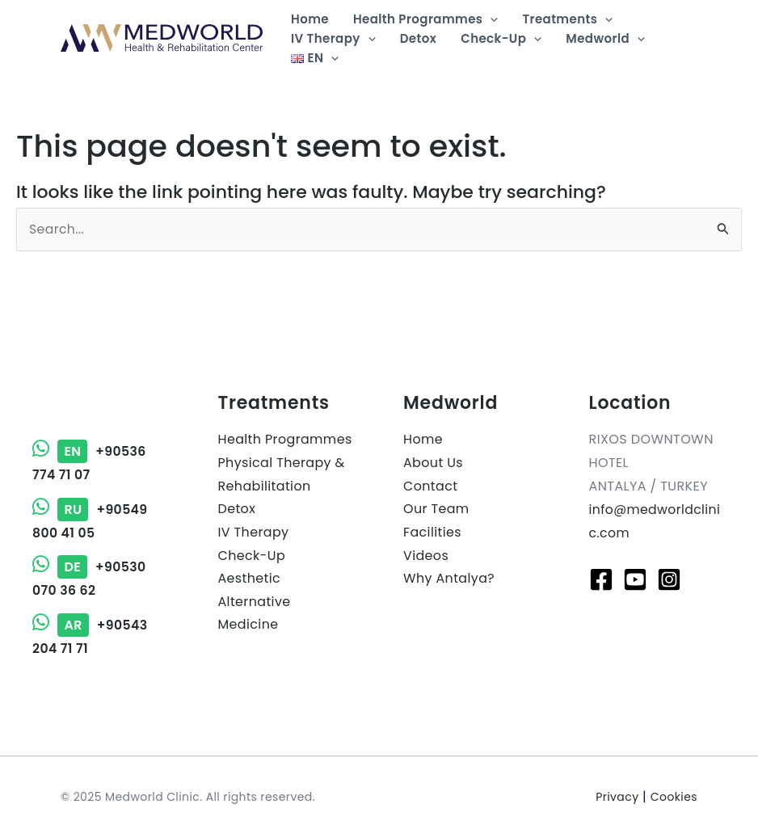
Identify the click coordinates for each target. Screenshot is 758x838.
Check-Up (252, 555)
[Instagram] (669, 579)
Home (423, 439)
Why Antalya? (449, 579)
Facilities (432, 533)
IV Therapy (253, 533)
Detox (237, 509)
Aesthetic (249, 579)
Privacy (617, 797)
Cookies (674, 797)
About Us (433, 462)
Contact (430, 486)
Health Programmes (285, 439)
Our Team (436, 509)
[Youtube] (635, 579)
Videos (425, 555)
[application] (490, 19)
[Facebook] (601, 579)
